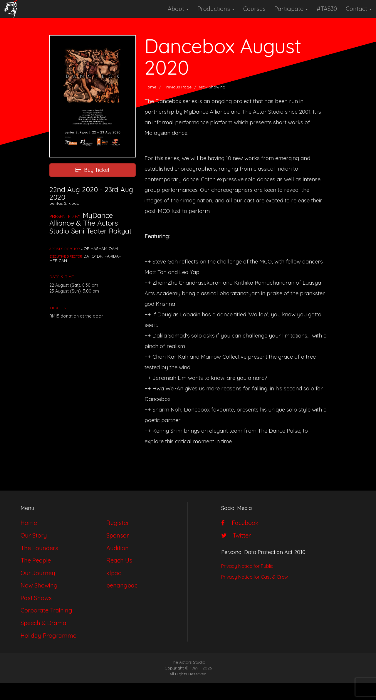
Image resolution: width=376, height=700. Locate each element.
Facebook (239, 522)
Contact (359, 8)
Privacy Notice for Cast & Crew (254, 577)
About (178, 8)
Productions (215, 8)
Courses (254, 8)
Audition (117, 548)
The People (36, 560)
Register (117, 522)
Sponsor (117, 535)
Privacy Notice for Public (247, 566)
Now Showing (39, 585)
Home (150, 87)
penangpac (121, 585)
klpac (113, 573)
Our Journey (38, 573)
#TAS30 (327, 8)
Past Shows (36, 598)
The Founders (39, 548)
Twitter (236, 535)
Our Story (34, 535)
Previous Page (178, 87)
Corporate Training (46, 610)
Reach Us (119, 560)
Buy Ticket (92, 170)
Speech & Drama (43, 623)
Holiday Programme (48, 635)
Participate (291, 8)
